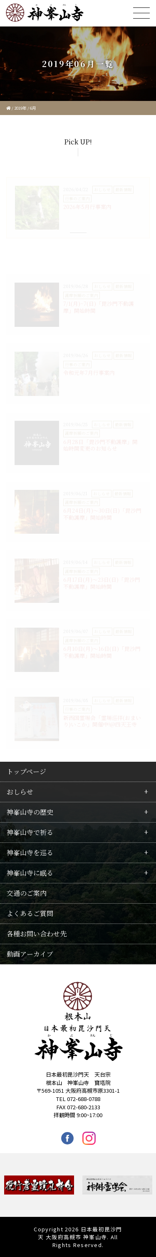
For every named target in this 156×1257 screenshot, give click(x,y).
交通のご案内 (27, 893)
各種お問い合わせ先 (37, 933)
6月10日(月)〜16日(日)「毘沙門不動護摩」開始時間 (102, 652)
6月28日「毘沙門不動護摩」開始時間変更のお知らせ (100, 445)
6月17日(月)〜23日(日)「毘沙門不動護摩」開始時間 (101, 583)
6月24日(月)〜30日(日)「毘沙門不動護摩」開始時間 (102, 513)
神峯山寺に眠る (30, 873)
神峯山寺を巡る (30, 852)
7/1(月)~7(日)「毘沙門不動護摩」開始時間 (98, 307)
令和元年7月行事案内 (89, 373)
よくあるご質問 (30, 913)
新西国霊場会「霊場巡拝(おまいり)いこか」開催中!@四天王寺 (102, 721)
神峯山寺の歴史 (30, 812)
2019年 (20, 108)
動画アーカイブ (30, 954)
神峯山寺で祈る (30, 832)
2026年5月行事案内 (87, 207)
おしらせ (20, 791)
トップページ (26, 771)
